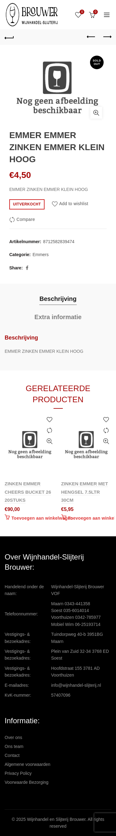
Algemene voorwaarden (27, 764)
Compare (25, 219)
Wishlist (81, 12)
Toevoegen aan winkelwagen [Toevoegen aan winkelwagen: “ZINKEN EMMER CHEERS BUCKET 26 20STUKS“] (42, 518)
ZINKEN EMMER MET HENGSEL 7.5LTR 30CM (84, 492)
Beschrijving (57, 298)
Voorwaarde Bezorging (27, 782)
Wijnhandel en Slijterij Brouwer (56, 819)
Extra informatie (57, 317)
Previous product (91, 36)
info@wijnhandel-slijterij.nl (76, 685)
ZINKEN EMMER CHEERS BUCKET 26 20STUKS (28, 492)
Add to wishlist (73, 203)
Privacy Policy (18, 773)
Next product (106, 36)
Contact (12, 755)
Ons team (14, 746)
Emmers (40, 254)
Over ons (13, 737)
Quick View (49, 441)
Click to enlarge (96, 113)
